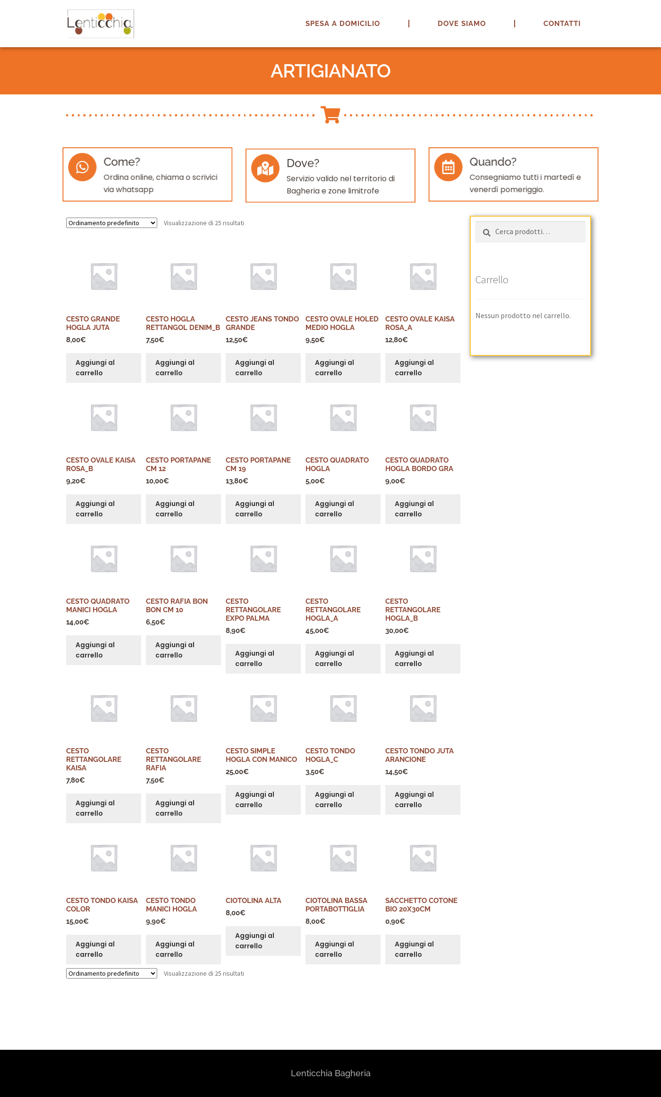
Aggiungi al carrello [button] (95, 368)
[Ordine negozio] (111, 223)
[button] (641, 13)
